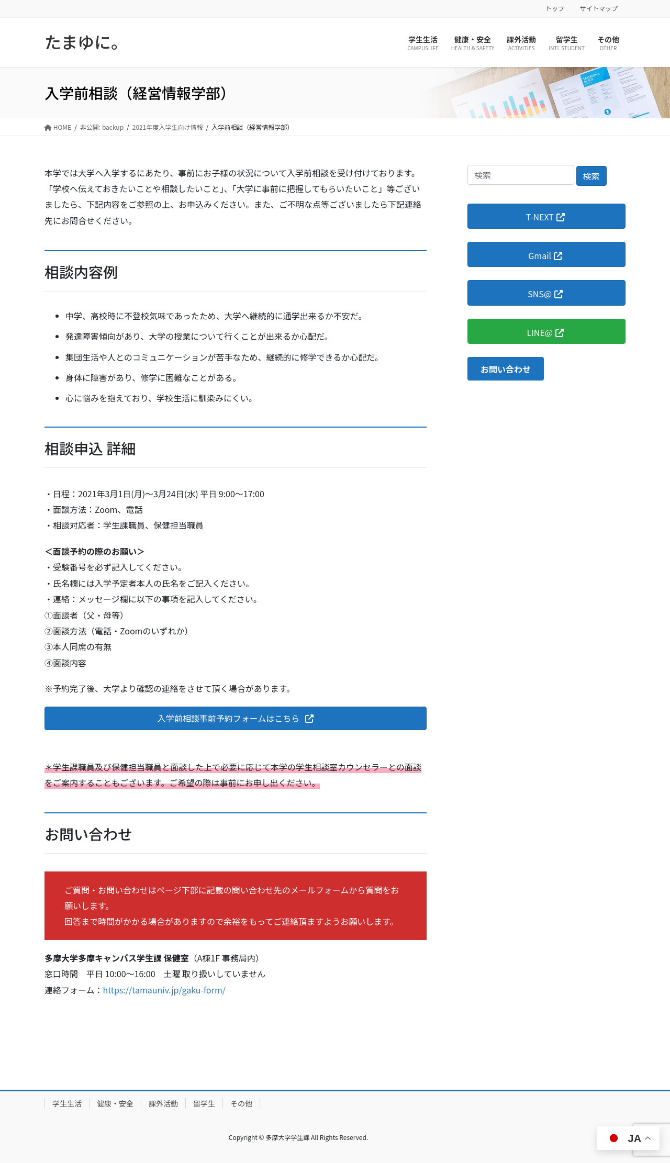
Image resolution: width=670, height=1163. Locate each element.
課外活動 (163, 1103)
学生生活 (67, 1103)
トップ (554, 8)
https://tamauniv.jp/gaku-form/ (164, 989)
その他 (241, 1103)
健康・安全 (115, 1103)
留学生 (204, 1103)
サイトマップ (599, 8)
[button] (235, 718)
